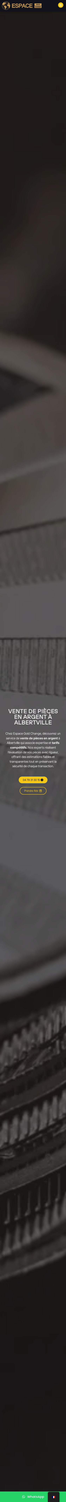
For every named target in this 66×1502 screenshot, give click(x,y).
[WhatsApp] (33, 1496)
